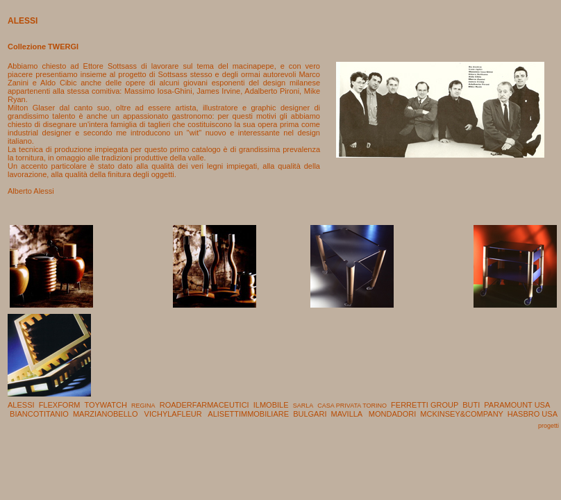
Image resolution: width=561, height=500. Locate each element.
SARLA (303, 405)
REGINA (143, 405)
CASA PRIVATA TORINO (352, 405)
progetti (548, 425)
